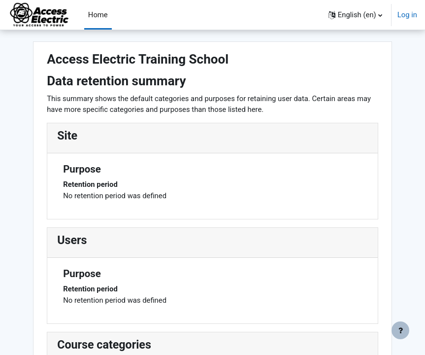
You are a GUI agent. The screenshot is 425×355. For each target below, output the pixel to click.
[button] (355, 15)
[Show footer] (400, 330)
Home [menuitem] (98, 14)
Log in (407, 14)
